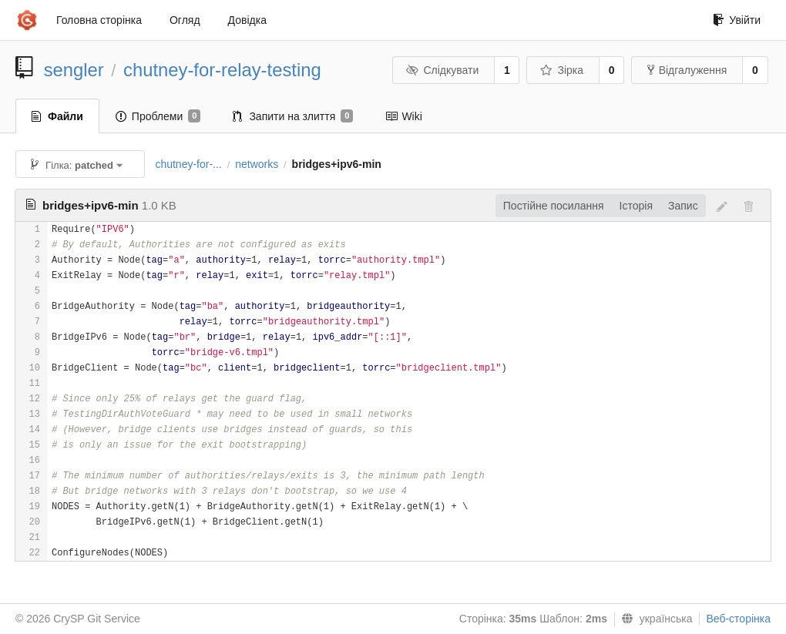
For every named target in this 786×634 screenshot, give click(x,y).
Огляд (185, 20)
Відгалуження (687, 70)
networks (256, 164)
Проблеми (158, 116)
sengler (74, 69)
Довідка (247, 20)
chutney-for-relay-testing (222, 69)
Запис (683, 206)
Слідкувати (442, 70)
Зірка (561, 70)
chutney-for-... (188, 164)
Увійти (737, 20)
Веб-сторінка (738, 618)
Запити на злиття (293, 116)
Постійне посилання (553, 206)
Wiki (403, 116)
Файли (57, 116)
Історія (636, 206)
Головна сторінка (99, 20)
